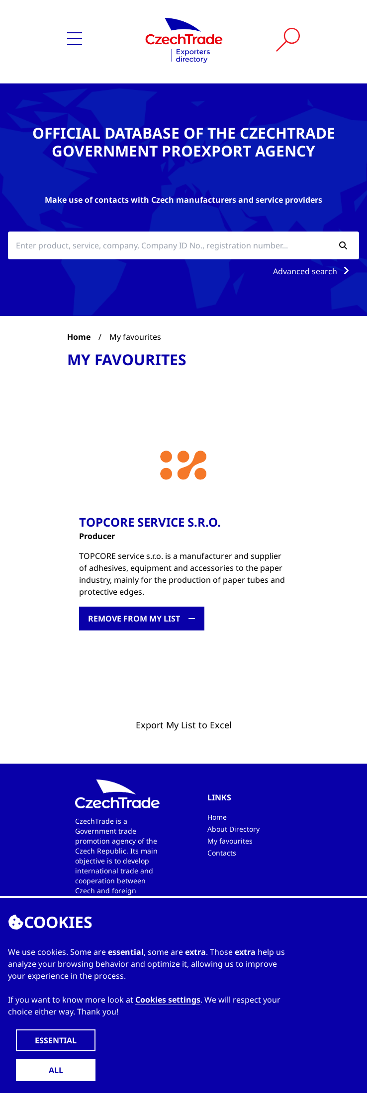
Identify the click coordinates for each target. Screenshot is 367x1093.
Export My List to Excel (184, 725)
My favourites (230, 841)
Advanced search (313, 271)
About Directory (233, 829)
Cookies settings (167, 999)
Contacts (221, 853)
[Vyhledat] (288, 40)
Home (79, 336)
